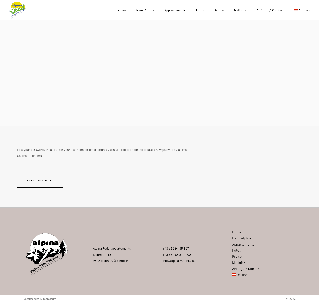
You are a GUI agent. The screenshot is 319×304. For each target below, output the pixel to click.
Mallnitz (238, 262)
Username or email (30, 155)
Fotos (236, 250)
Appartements (243, 244)
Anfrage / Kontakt (246, 268)
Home (236, 232)
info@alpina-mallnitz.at (179, 260)
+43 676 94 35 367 (176, 248)
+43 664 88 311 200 (177, 254)
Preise (237, 256)
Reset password (40, 180)
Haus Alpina (241, 238)
